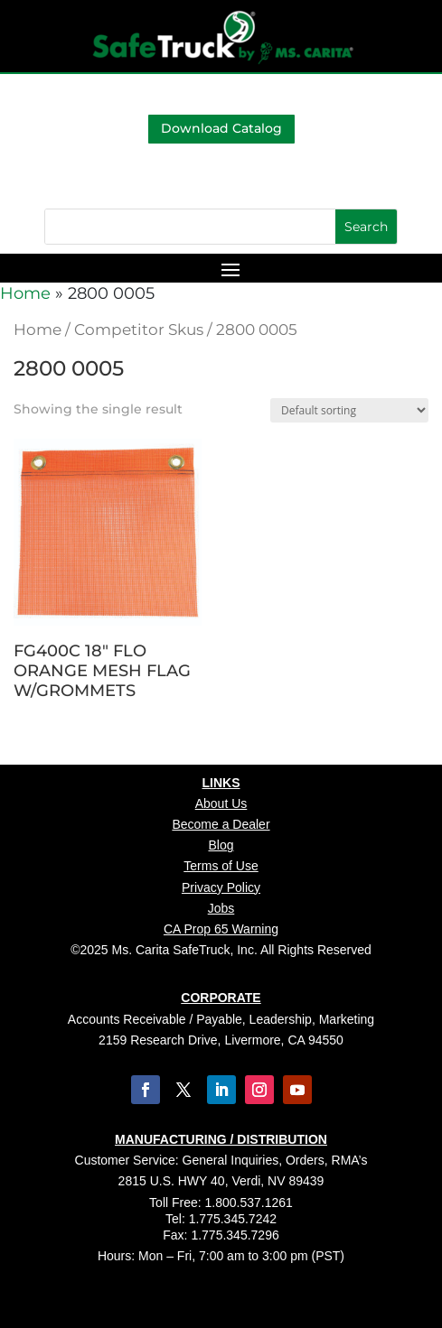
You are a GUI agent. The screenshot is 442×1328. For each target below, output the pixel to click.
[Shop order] (349, 410)
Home (25, 293)
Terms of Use (220, 866)
